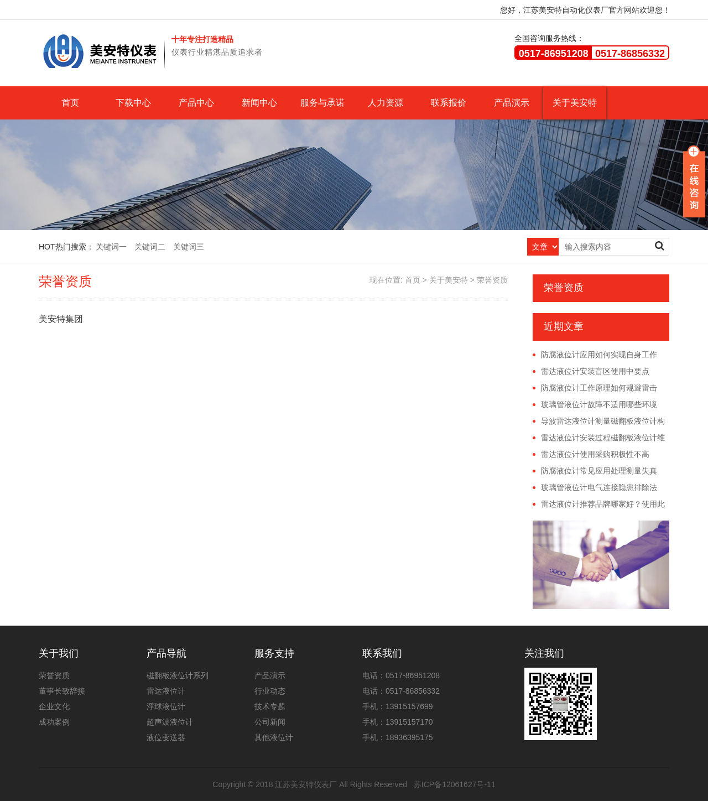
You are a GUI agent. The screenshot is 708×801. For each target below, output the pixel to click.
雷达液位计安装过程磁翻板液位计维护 (599, 438)
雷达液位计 (166, 690)
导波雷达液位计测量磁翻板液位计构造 (599, 421)
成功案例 (54, 721)
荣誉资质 (492, 279)
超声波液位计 (170, 721)
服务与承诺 (322, 102)
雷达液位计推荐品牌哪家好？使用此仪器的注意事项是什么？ (599, 504)
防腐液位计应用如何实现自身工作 (599, 354)
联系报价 (448, 102)
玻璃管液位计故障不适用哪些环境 (599, 404)
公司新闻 (269, 721)
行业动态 (269, 690)
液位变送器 (166, 737)
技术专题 (269, 706)
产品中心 (196, 102)
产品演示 (511, 102)
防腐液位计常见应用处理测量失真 (599, 470)
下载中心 (133, 102)
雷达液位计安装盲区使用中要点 (595, 371)
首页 (70, 102)
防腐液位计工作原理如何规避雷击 (599, 387)
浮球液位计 (166, 706)
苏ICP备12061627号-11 (455, 784)
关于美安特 (575, 102)
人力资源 (385, 102)
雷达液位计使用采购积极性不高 (595, 454)
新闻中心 (259, 102)
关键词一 (111, 246)
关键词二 (149, 246)
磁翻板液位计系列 (178, 675)
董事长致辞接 (62, 690)
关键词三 (188, 246)
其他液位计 (273, 737)
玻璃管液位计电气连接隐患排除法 (599, 487)
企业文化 (54, 706)
